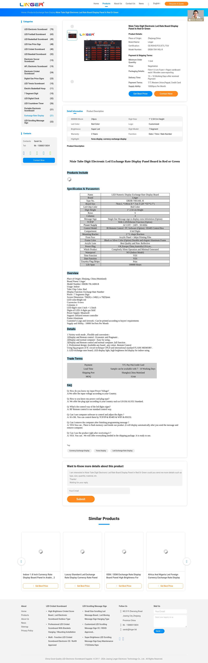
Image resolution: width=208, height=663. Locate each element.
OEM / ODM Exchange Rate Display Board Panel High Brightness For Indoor (123, 577)
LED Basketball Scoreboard (39, 39)
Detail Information (75, 111)
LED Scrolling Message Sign (39, 121)
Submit (80, 499)
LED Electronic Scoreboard (39, 29)
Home (24, 611)
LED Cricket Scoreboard (39, 49)
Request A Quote (176, 4)
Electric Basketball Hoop (39, 88)
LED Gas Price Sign (39, 44)
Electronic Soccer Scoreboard (39, 60)
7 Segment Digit (39, 93)
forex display (101, 451)
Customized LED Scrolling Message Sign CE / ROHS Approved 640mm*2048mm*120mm (96, 628)
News (23, 623)
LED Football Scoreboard (39, 34)
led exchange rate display (123, 451)
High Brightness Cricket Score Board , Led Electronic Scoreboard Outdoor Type (61, 615)
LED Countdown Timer (39, 103)
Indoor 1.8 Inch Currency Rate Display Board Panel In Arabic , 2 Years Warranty (39, 577)
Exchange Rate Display (39, 115)
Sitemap (24, 627)
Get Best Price (140, 93)
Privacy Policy (27, 631)
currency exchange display (79, 451)
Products (25, 615)
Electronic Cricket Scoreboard (39, 72)
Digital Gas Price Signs (39, 78)
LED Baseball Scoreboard (39, 54)
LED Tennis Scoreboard (39, 83)
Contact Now (39, 160)
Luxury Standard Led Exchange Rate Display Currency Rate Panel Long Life (81, 577)
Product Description (95, 111)
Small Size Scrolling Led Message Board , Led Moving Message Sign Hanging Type (97, 615)
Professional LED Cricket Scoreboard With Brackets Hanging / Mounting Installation (62, 628)
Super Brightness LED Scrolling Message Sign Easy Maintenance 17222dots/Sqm (99, 641)
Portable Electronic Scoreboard (39, 109)
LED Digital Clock (39, 98)
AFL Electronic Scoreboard (39, 66)
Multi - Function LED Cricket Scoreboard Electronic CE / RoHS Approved (62, 641)
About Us (25, 619)
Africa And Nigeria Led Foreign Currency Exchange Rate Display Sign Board (164, 577)
